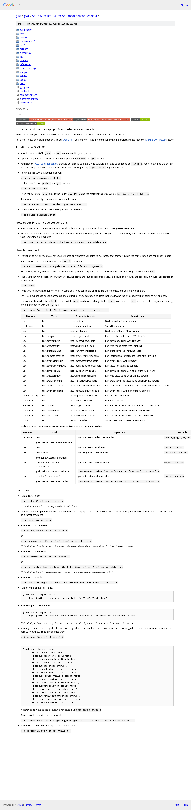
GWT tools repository (46, 163)
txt (177, 804)
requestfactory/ (28, 68)
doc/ (22, 45)
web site (67, 139)
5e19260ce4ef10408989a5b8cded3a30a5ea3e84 (64, 16)
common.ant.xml (29, 94)
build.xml (24, 91)
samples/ (24, 72)
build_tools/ (26, 29)
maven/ (24, 60)
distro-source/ (27, 41)
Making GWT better (155, 139)
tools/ (23, 79)
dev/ (22, 33)
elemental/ (25, 52)
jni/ (21, 56)
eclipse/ (24, 48)
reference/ (25, 64)
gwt (18, 16)
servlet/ (24, 75)
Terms (37, 804)
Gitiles (19, 804)
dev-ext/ (24, 37)
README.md (26, 102)
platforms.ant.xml (29, 98)
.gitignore (25, 87)
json (185, 804)
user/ (22, 83)
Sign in (184, 5)
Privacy (28, 804)
